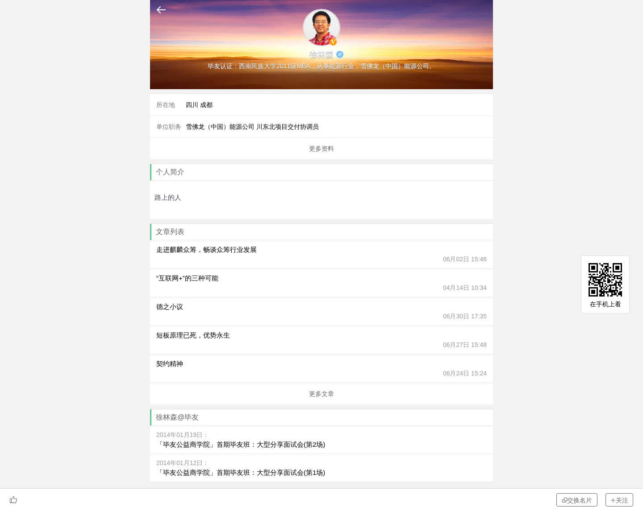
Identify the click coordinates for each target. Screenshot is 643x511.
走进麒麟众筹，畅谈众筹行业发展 (206, 249)
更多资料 (321, 148)
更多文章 (321, 393)
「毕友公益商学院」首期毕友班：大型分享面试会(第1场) (240, 472)
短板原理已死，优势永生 (193, 335)
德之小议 (169, 306)
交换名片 (577, 500)
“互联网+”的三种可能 (187, 278)
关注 (619, 500)
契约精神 (169, 363)
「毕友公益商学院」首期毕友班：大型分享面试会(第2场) (240, 444)
